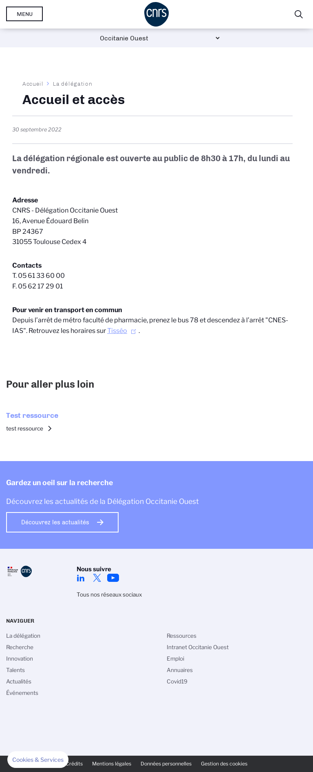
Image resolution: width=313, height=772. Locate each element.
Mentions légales (111, 764)
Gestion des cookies (224, 764)
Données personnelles (166, 764)
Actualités (18, 681)
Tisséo (117, 331)
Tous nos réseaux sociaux (109, 594)
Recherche (19, 647)
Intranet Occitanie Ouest (198, 647)
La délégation (72, 83)
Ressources (181, 635)
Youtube (113, 578)
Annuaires (180, 670)
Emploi (175, 658)
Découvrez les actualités (55, 522)
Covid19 (177, 681)
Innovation (19, 658)
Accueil (33, 83)
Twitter (97, 578)
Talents (15, 670)
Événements (22, 693)
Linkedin (81, 578)
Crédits (74, 764)
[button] (37, 759)
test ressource (24, 428)
